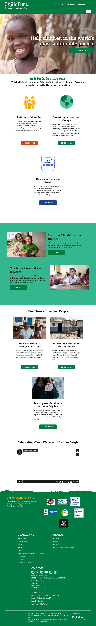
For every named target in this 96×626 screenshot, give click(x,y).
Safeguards (55, 538)
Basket (82, 4)
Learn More (29, 143)
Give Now (82, 51)
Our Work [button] (18, 288)
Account (60, 4)
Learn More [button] (57, 253)
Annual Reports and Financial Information (32, 553)
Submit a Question (37, 601)
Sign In (71, 4)
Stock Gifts (21, 556)
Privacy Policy (56, 541)
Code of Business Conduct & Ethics (63, 547)
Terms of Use (56, 544)
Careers (20, 550)
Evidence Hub (22, 541)
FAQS (20, 544)
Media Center (22, 538)
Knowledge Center (24, 547)
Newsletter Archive (24, 562)
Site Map (21, 559)
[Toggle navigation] (88, 11)
